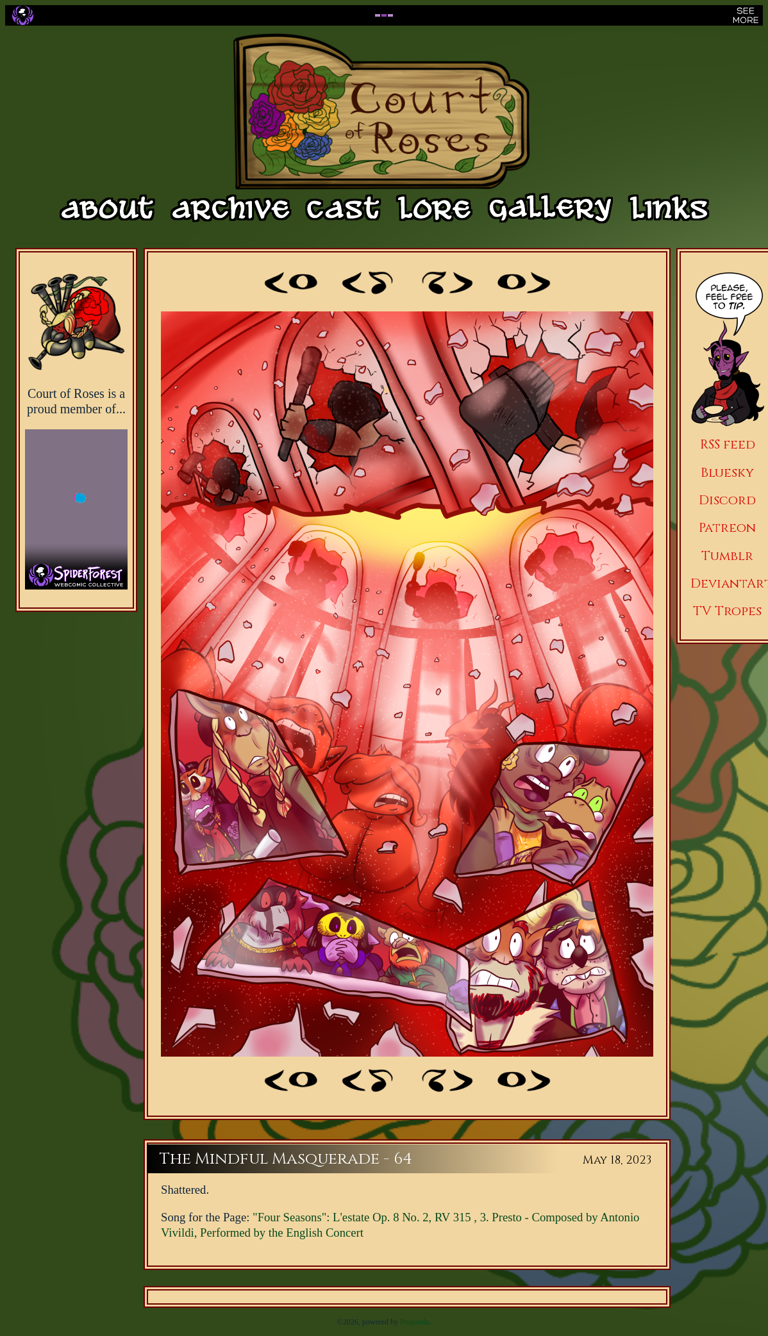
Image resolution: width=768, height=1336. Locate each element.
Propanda (414, 1321)
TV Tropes (727, 611)
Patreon (727, 527)
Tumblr (727, 556)
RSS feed (727, 444)
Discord (727, 500)
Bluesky (727, 472)
